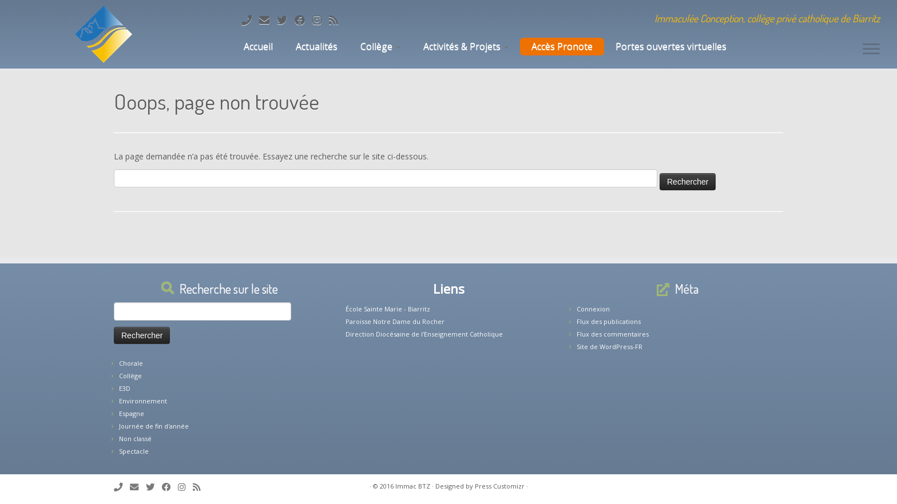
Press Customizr (500, 486)
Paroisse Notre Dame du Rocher (395, 321)
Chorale (131, 363)
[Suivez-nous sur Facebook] (303, 20)
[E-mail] (268, 20)
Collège (380, 46)
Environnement (143, 401)
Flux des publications (609, 321)
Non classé (135, 438)
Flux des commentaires (613, 334)
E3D (124, 388)
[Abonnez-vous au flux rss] (337, 20)
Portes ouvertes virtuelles (671, 46)
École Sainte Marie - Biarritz (388, 309)
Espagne (131, 413)
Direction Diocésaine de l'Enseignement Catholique (424, 334)
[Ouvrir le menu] (871, 49)
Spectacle (134, 451)
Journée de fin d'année (154, 426)
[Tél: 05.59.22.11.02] (250, 20)
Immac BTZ (412, 486)
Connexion (593, 309)
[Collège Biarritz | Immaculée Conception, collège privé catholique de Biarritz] (103, 34)
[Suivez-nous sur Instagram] (320, 20)
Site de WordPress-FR (609, 346)
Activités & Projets (466, 46)
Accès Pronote (562, 46)
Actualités (317, 46)
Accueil (257, 46)
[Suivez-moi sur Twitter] (286, 20)
